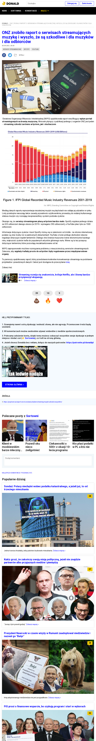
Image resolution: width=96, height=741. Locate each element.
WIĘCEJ (45, 11)
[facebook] (5, 55)
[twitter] (11, 55)
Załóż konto (87, 3)
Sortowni (32, 416)
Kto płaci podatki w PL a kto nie (82, 445)
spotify (27, 49)
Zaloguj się (72, 3)
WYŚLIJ (21, 55)
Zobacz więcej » (30, 280)
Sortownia (30, 338)
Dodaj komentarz (12, 458)
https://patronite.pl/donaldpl (80, 342)
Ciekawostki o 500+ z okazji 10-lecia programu (59, 447)
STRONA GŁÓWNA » (14, 384)
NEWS (4, 11)
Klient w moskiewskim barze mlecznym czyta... (12, 448)
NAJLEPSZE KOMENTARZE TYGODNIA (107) (17, 473)
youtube (35, 49)
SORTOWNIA (16, 11)
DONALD (5, 23)
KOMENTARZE (31, 11)
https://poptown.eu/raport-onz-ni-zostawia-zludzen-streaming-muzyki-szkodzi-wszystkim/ (32, 402)
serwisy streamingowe (12, 49)
